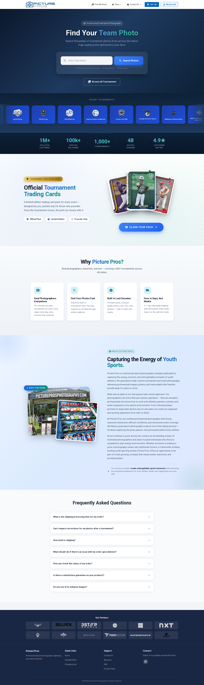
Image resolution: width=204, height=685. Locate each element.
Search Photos (129, 60)
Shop (117, 4)
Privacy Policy (109, 669)
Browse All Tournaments (102, 81)
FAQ (105, 664)
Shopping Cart (71, 664)
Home (67, 655)
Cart (152, 4)
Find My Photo (99, 4)
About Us (107, 660)
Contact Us (134, 4)
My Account (169, 4)
